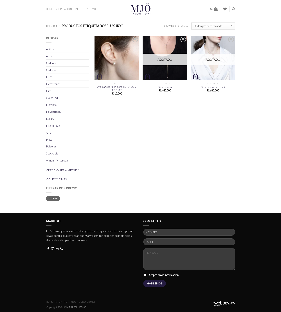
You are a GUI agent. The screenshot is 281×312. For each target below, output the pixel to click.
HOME (49, 9)
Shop (58, 301)
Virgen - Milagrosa (57, 160)
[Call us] (61, 249)
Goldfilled (52, 97)
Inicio (51, 26)
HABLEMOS (91, 9)
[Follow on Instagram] (52, 249)
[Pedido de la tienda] (213, 26)
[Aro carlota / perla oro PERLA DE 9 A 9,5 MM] (117, 58)
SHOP (59, 9)
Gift (48, 91)
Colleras (51, 70)
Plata (49, 139)
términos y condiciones (79, 301)
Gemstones (53, 84)
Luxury (50, 118)
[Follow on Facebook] (48, 249)
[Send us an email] (57, 249)
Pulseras (51, 146)
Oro (48, 132)
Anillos (50, 49)
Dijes (49, 76)
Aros (49, 56)
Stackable (52, 153)
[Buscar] (233, 8)
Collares (51, 63)
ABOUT (68, 9)
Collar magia (165, 87)
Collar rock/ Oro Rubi (213, 87)
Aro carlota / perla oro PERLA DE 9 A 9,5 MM (116, 88)
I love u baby (53, 111)
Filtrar (53, 198)
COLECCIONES (56, 179)
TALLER (78, 9)
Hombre (51, 104)
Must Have (53, 125)
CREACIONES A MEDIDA (62, 170)
